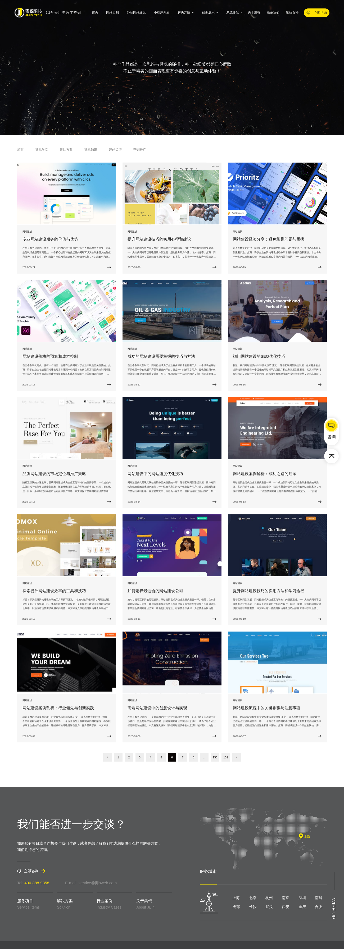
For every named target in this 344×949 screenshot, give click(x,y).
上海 (236, 898)
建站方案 (66, 149)
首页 (95, 12)
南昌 (318, 898)
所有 (20, 149)
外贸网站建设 (136, 12)
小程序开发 (162, 12)
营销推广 (139, 149)
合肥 (318, 907)
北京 (252, 898)
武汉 (269, 907)
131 (225, 757)
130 (214, 757)
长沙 (252, 907)
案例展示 (210, 12)
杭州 (269, 898)
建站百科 (292, 12)
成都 (236, 907)
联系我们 (273, 12)
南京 (285, 898)
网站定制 (112, 12)
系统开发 (234, 12)
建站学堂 (41, 149)
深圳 (302, 898)
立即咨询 (316, 13)
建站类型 (115, 149)
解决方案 (186, 12)
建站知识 (90, 149)
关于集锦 (254, 12)
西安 (285, 907)
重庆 (302, 907)
